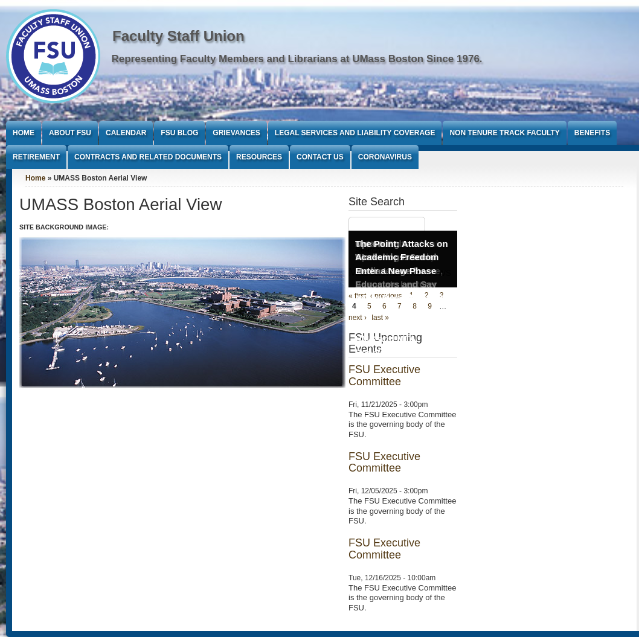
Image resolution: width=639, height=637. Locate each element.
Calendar (126, 133)
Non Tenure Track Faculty (504, 133)
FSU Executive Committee (384, 375)
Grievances (236, 133)
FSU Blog (179, 133)
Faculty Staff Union (178, 36)
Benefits (592, 133)
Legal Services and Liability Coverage (355, 133)
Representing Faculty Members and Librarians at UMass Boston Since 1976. (297, 59)
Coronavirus (385, 157)
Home (23, 133)
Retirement (36, 157)
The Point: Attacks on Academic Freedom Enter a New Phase (401, 257)
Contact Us (320, 157)
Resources (259, 157)
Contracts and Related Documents (148, 157)
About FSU (70, 133)
